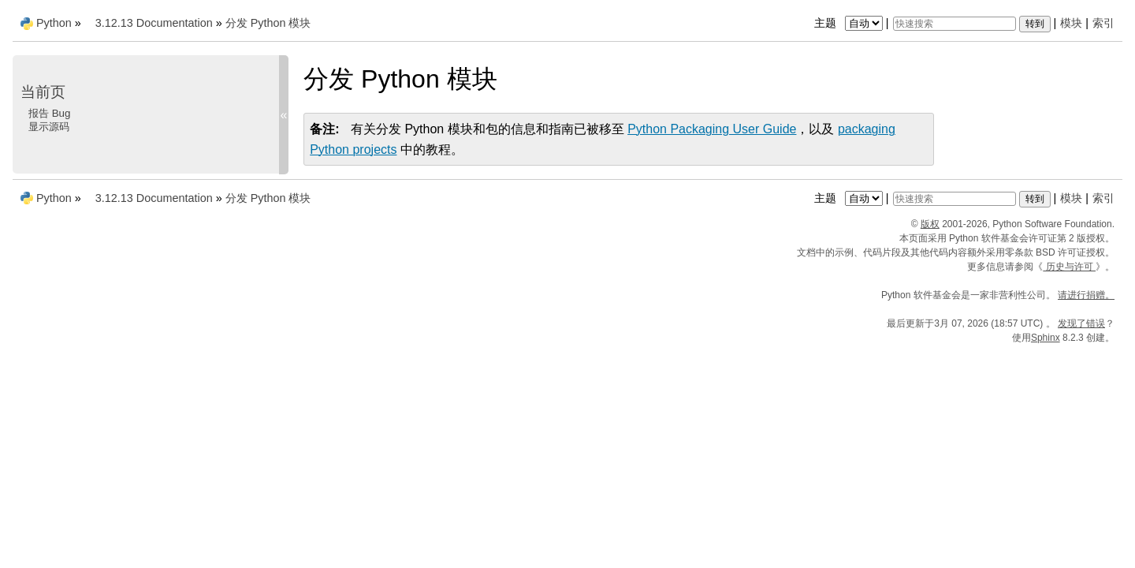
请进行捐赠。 (1086, 295)
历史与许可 (1069, 266)
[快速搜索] (954, 24)
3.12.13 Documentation (154, 23)
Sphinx (1045, 337)
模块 (1071, 23)
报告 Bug (49, 113)
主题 (850, 23)
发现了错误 (1081, 323)
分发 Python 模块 (268, 23)
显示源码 (48, 127)
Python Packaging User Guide (711, 129)
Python (54, 23)
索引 (1103, 23)
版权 (930, 224)
